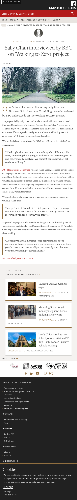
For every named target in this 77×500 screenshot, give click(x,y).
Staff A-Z (7, 437)
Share (8, 63)
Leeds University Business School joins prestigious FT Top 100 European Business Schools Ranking (53, 339)
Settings (7, 491)
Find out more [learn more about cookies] (10, 494)
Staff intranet (9, 440)
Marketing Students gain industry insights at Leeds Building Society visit (52, 310)
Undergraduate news (24, 41)
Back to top (8, 358)
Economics (8, 394)
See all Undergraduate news (21, 274)
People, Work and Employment (16, 408)
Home (4, 19)
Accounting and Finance (13, 387)
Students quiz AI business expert (52, 285)
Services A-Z (9, 434)
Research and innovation (34, 19)
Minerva (7, 452)
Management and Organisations (16, 401)
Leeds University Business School (18, 13)
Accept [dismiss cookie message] (8, 487)
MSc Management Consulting (16, 169)
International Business (12, 398)
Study (13, 19)
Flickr (6, 422)
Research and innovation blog (15, 419)
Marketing (8, 404)
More (55, 19)
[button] (72, 14)
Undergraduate (47, 292)
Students (7, 455)
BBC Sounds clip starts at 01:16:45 (18, 258)
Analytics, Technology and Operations (19, 391)
